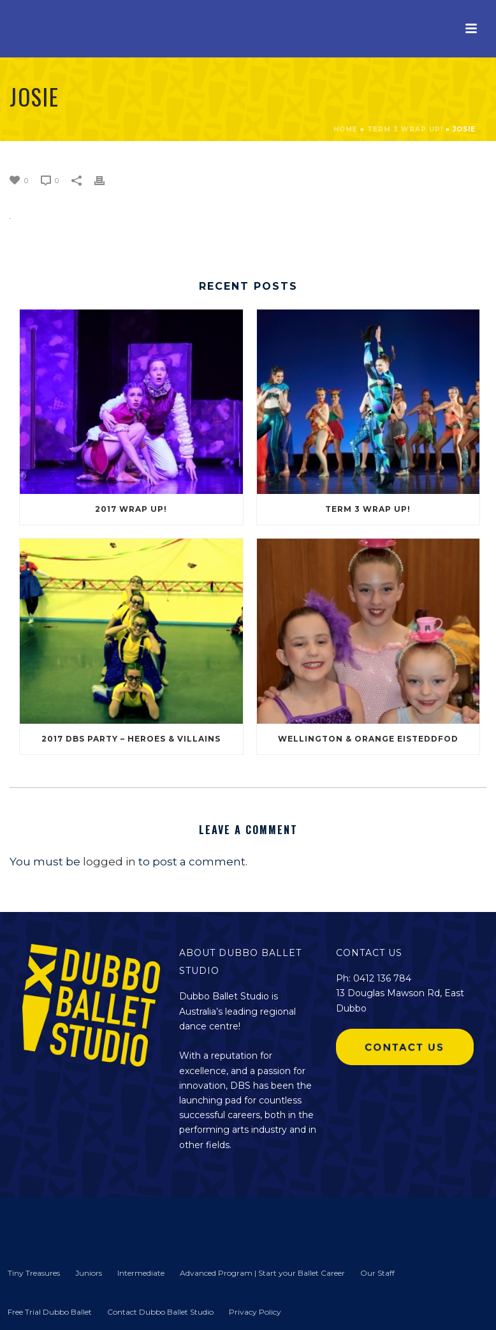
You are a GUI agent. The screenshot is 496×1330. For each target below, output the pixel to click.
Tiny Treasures (34, 1273)
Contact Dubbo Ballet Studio (160, 1312)
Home (345, 129)
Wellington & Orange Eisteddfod (368, 738)
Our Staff (377, 1273)
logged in (109, 861)
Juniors (88, 1273)
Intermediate (140, 1273)
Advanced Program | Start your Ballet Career (262, 1273)
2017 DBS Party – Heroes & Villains (131, 738)
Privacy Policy (255, 1312)
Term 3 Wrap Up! (405, 129)
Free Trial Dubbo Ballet (50, 1312)
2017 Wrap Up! (131, 509)
